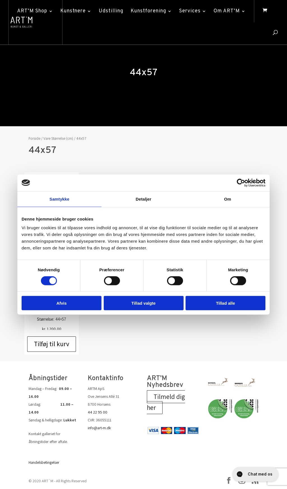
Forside (34, 138)
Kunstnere (73, 11)
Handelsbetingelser (44, 462)
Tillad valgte (143, 303)
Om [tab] (227, 198)
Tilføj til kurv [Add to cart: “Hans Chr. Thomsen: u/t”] (51, 344)
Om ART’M (227, 11)
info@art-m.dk (99, 427)
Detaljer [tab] (143, 198)
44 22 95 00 (97, 412)
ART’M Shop (32, 11)
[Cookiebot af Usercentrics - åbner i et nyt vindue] (240, 182)
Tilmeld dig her (166, 402)
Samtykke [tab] (60, 198)
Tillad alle (225, 303)
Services (190, 11)
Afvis (61, 303)
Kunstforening (148, 11)
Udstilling (111, 11)
